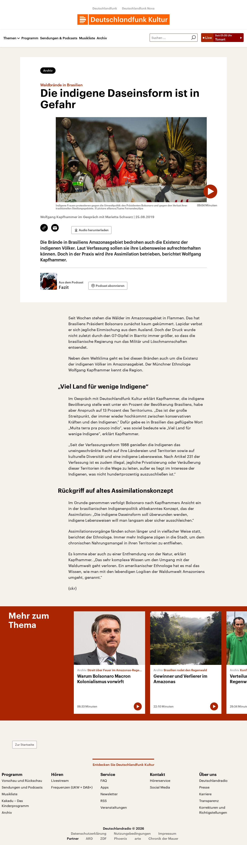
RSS (103, 800)
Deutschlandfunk (104, 8)
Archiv (102, 38)
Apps (104, 786)
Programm (29, 38)
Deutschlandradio (213, 779)
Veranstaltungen (113, 806)
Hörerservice (160, 779)
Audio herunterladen (94, 228)
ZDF (103, 837)
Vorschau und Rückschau (22, 779)
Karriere (205, 793)
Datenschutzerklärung (88, 832)
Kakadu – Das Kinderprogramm (15, 802)
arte (138, 837)
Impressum (167, 832)
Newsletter (109, 793)
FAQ (103, 779)
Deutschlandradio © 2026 (123, 827)
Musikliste (87, 38)
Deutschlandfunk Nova (138, 8)
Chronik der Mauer (163, 837)
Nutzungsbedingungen (132, 832)
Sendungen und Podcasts (22, 786)
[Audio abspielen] (206, 187)
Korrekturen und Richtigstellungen (213, 808)
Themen (9, 38)
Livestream (60, 779)
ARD (89, 837)
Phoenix (120, 837)
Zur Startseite (80, 743)
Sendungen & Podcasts (58, 38)
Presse (204, 786)
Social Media (160, 786)
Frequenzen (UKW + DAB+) (71, 786)
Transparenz (209, 800)
